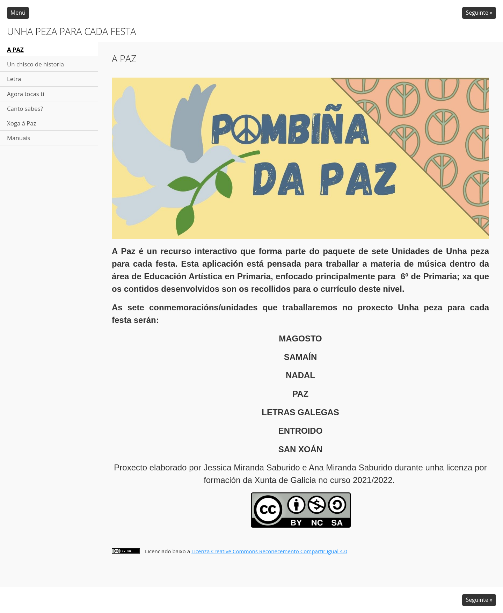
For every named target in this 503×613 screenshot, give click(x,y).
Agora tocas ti (25, 94)
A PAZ (15, 49)
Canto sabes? (25, 108)
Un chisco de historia (35, 64)
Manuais (18, 138)
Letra (14, 79)
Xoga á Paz (21, 123)
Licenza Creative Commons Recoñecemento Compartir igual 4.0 (269, 551)
